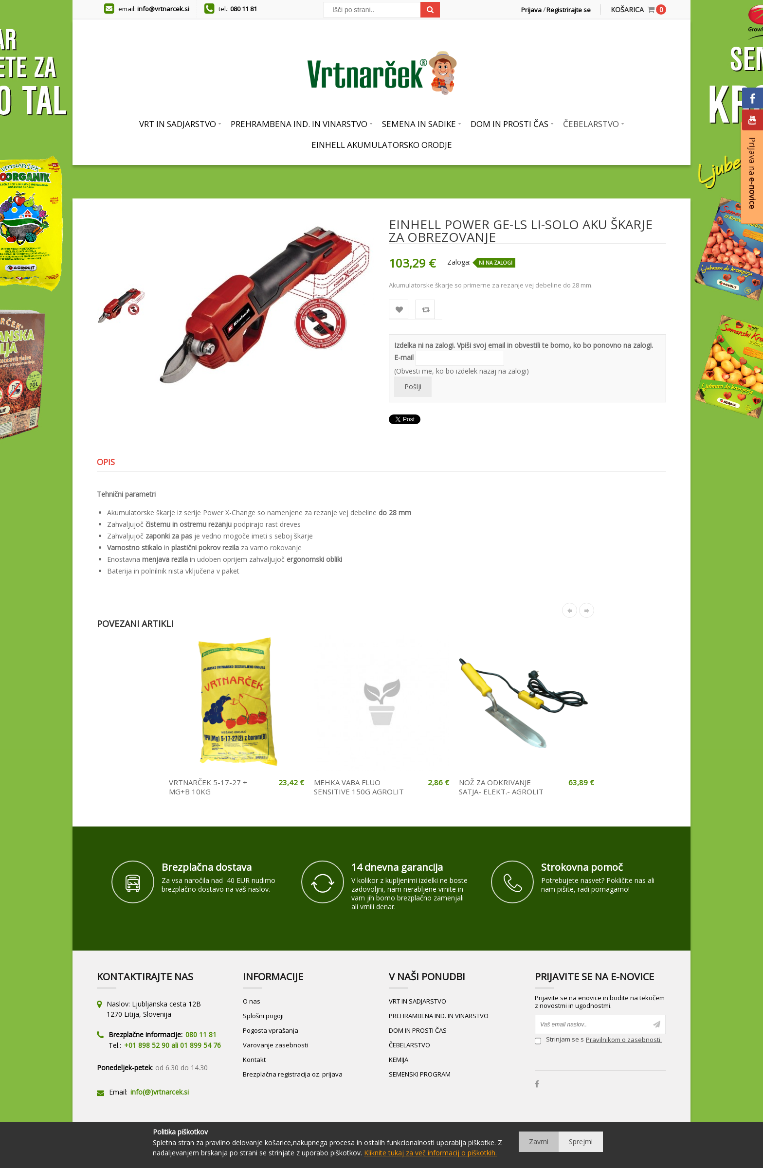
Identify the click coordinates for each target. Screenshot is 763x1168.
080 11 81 (243, 8)
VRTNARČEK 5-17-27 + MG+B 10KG (208, 787)
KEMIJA (398, 1059)
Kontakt (254, 1059)
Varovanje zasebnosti (275, 1045)
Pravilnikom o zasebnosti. (624, 1039)
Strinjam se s (559, 1040)
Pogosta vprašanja (270, 1030)
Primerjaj (425, 309)
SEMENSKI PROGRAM (420, 1074)
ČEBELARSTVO (409, 1045)
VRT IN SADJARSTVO (417, 1001)
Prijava (531, 9)
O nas (251, 1001)
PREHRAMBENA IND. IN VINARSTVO (439, 1015)
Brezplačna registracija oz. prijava (293, 1074)
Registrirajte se (568, 9)
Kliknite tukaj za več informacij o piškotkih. (430, 1152)
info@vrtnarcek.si (163, 8)
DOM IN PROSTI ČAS (418, 1030)
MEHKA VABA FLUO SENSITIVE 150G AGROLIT (359, 787)
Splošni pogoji (263, 1015)
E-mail (404, 357)
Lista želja (398, 309)
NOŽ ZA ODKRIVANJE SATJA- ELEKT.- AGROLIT (501, 787)
